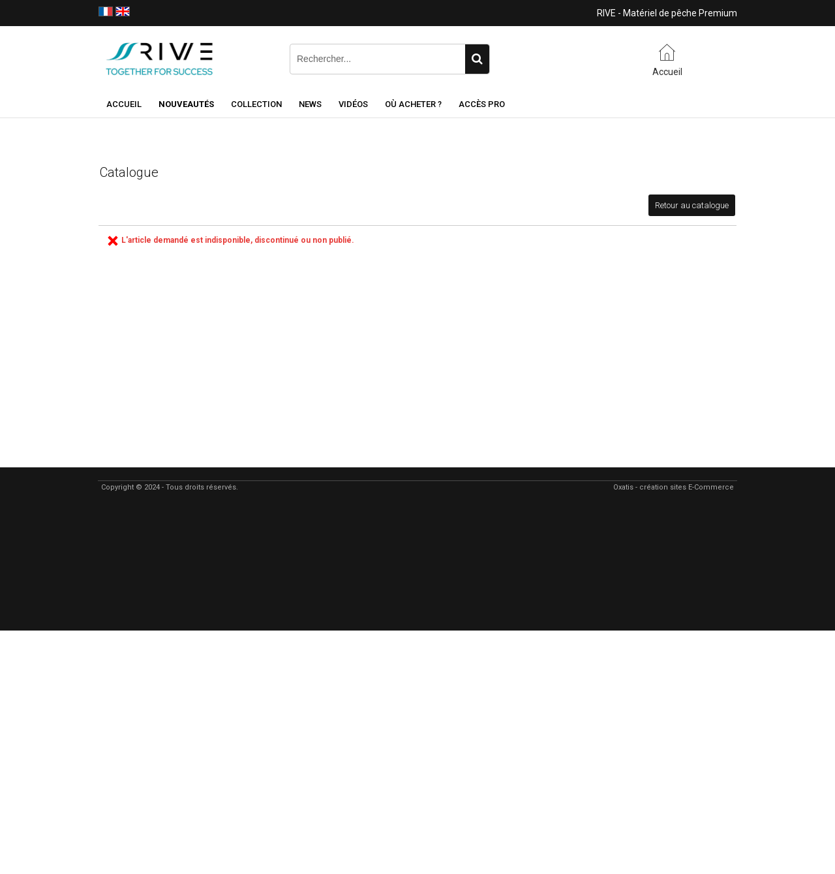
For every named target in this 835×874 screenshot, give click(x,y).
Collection (256, 104)
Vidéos (353, 104)
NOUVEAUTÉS (186, 104)
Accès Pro (482, 104)
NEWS (310, 104)
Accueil (124, 104)
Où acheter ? (413, 104)
